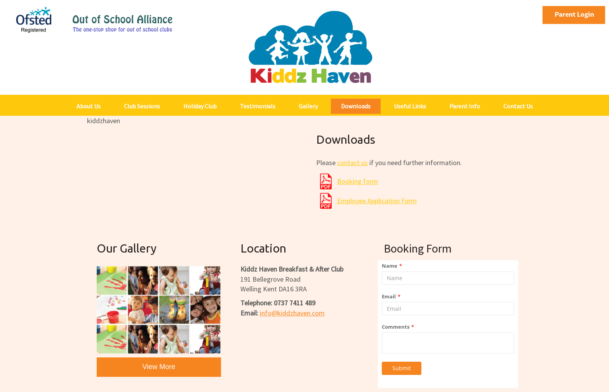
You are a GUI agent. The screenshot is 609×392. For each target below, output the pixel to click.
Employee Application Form (376, 200)
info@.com (292, 312)
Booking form (357, 181)
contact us (352, 162)
